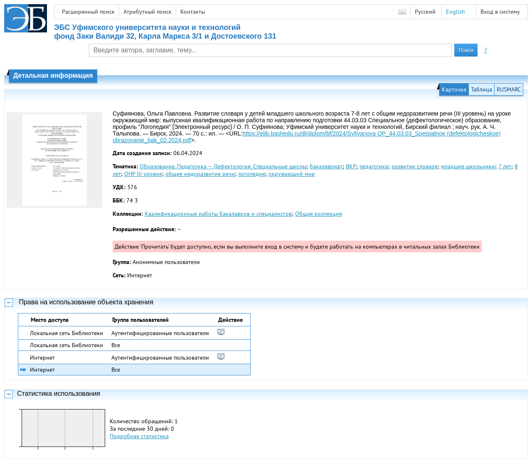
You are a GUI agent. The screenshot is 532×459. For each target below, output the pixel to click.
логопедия (251, 174)
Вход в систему (500, 11)
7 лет (504, 166)
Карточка (454, 89)
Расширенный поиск (88, 11)
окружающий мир (291, 174)
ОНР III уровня (143, 174)
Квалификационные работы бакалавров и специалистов (218, 213)
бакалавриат (326, 166)
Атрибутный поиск (147, 11)
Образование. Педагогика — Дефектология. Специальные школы (223, 166)
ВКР (351, 166)
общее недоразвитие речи (200, 174)
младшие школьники (468, 166)
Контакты (192, 11)
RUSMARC (509, 89)
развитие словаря (415, 166)
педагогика (374, 166)
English (455, 11)
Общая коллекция (318, 213)
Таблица (481, 89)
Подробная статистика (139, 436)
